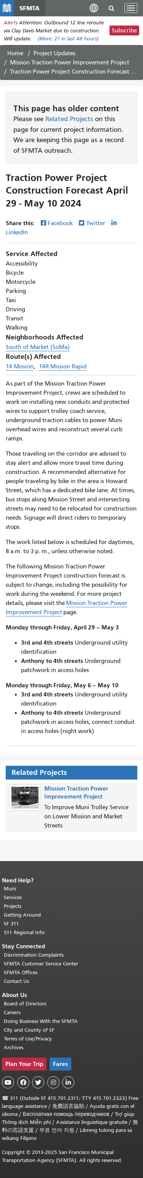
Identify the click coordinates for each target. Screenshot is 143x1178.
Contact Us (16, 981)
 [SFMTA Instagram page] (53, 1082)
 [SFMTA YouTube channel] (8, 1082)
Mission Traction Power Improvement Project (69, 62)
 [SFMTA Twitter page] (38, 1082)
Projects (12, 906)
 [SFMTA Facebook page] (23, 1082)
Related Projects (69, 119)
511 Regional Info (24, 932)
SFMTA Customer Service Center (41, 963)
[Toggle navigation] (130, 8)
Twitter (95, 223)
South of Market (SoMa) (38, 347)
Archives (13, 1047)
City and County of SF (29, 1030)
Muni (10, 888)
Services (13, 897)
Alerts (11, 22)
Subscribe (124, 30)
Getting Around (22, 915)
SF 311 (11, 923)
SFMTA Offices (20, 972)
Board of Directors (25, 1003)
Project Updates (55, 53)
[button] (94, 8)
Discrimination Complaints (34, 955)
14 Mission (20, 366)
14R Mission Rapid (63, 366)
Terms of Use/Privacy (28, 1039)
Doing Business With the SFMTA (41, 1021)
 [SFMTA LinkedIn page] (68, 1082)
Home (15, 53)
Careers (12, 1012)
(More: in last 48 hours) (68, 38)
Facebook (60, 223)
